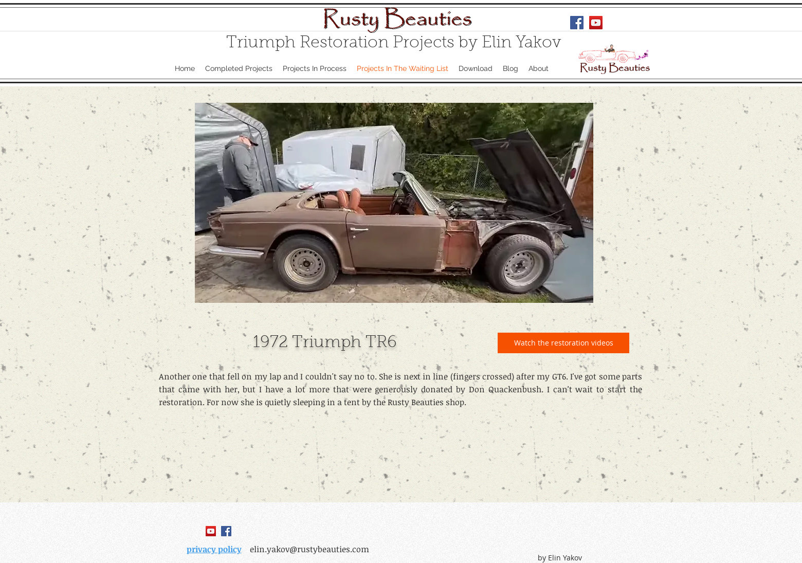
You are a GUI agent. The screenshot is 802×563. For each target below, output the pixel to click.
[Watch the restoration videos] (563, 343)
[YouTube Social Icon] (596, 22)
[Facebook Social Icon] (577, 22)
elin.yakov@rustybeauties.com (309, 549)
